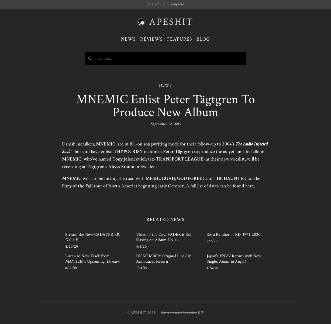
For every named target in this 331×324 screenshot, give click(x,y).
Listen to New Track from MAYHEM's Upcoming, (92, 258)
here (249, 186)
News (128, 39)
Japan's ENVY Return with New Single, (234, 258)
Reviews (151, 39)
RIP (201, 312)
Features (179, 39)
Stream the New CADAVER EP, (92, 237)
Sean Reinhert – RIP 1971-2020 (233, 234)
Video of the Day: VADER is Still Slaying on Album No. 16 (164, 237)
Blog (203, 39)
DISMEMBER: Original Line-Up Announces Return (163, 258)
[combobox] (165, 58)
